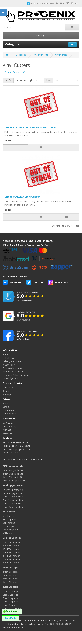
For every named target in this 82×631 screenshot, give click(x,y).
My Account (8, 423)
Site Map (7, 394)
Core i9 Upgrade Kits (13, 506)
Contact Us (8, 387)
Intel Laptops (10, 586)
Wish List (7, 429)
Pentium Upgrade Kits (13, 493)
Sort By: (8, 80)
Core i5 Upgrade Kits (13, 500)
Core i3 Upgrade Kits (13, 496)
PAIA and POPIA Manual (14, 371)
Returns (6, 390)
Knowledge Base (11, 378)
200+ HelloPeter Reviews (40, 3)
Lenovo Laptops (10, 529)
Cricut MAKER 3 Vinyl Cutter (22, 196)
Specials (6, 406)
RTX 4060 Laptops (11, 552)
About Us (7, 354)
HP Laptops (8, 526)
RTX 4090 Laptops (11, 562)
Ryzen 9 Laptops (10, 582)
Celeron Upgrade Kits (13, 489)
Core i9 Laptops (10, 605)
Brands (6, 403)
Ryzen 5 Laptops (10, 575)
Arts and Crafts (41, 54)
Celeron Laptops (11, 591)
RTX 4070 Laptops (11, 555)
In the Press (8, 357)
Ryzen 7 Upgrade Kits (13, 477)
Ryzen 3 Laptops (10, 571)
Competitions (9, 413)
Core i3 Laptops (10, 594)
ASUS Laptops (9, 519)
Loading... (41, 35)
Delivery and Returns (12, 361)
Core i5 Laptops (10, 598)
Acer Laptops (9, 516)
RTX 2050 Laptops (11, 542)
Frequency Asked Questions (16, 374)
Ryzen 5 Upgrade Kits (13, 473)
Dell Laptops (9, 522)
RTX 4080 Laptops (11, 559)
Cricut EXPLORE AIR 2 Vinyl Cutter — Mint (30, 127)
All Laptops (9, 511)
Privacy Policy (9, 364)
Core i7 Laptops (10, 601)
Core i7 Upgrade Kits (13, 503)
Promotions (8, 410)
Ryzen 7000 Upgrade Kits (15, 480)
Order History (9, 426)
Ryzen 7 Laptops (10, 578)
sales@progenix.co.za (19, 449)
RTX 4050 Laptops (11, 549)
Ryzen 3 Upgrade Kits (13, 470)
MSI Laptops (8, 533)
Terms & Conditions (12, 368)
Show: (48, 80)
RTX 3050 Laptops (11, 545)
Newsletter (8, 433)
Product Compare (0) (15, 72)
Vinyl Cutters (61, 54)
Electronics (21, 54)
